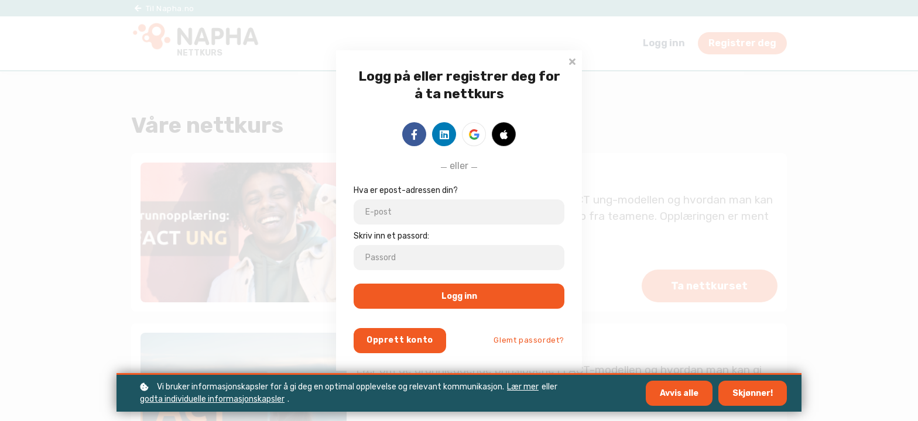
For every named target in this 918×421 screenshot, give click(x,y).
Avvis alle (679, 393)
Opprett (399, 340)
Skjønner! (752, 393)
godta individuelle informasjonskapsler (212, 399)
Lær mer (523, 387)
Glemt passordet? (529, 340)
